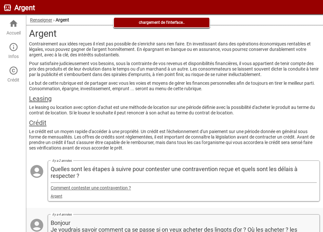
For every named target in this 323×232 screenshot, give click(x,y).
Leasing (40, 98)
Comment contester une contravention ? (91, 188)
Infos (13, 50)
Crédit (13, 74)
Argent (56, 196)
